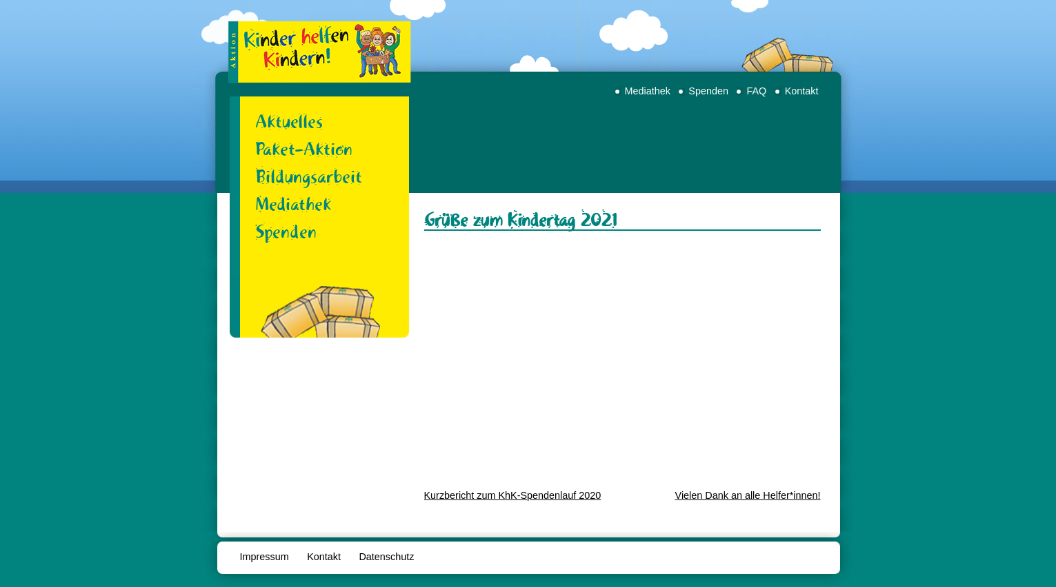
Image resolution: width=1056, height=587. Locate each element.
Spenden (708, 90)
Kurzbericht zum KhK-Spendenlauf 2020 (512, 495)
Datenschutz (386, 556)
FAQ (756, 90)
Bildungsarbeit (308, 176)
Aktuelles (289, 121)
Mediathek (647, 90)
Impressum (264, 556)
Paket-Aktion (303, 149)
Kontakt (802, 90)
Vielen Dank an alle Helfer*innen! (748, 495)
